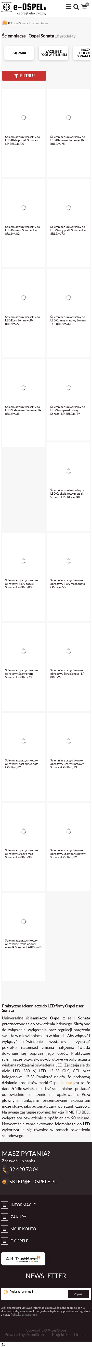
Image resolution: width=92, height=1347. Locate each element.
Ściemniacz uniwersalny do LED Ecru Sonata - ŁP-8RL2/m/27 (22, 320)
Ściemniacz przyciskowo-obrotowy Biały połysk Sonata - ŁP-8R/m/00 (21, 584)
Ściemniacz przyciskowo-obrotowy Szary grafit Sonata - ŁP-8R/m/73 (21, 674)
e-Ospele (19, 1241)
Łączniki (19, 53)
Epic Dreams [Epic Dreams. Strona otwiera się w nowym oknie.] (76, 1334)
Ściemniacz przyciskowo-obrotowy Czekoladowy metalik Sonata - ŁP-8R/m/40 (23, 944)
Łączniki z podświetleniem (53, 53)
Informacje (23, 1205)
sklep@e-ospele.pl (33, 1181)
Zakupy (18, 1217)
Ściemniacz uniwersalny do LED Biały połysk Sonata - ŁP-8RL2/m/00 (22, 140)
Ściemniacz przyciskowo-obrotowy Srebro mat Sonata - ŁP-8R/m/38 (21, 854)
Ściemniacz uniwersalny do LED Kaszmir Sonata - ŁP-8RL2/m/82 (22, 230)
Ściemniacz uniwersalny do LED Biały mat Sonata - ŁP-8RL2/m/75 (67, 140)
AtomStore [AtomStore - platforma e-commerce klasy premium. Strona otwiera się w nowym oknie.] (35, 1334)
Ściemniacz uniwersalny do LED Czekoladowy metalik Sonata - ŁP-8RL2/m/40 (67, 494)
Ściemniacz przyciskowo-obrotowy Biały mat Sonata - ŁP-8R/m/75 (68, 584)
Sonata (66, 1082)
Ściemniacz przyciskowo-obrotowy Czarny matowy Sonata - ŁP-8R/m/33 (67, 764)
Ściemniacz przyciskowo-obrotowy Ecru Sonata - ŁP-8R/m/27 (67, 674)
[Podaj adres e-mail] (46, 1294)
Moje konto (23, 1229)
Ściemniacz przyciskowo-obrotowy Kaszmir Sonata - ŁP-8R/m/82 (22, 764)
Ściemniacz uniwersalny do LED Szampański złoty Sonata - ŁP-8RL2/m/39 (67, 410)
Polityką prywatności (24, 1314)
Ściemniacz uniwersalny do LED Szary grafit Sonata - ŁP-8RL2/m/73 (68, 230)
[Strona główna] (5, 23)
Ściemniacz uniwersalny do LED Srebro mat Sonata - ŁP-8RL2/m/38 (23, 410)
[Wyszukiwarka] (77, 6)
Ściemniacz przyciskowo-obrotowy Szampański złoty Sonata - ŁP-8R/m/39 (68, 854)
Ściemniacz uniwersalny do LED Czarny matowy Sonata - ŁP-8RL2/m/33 (68, 320)
